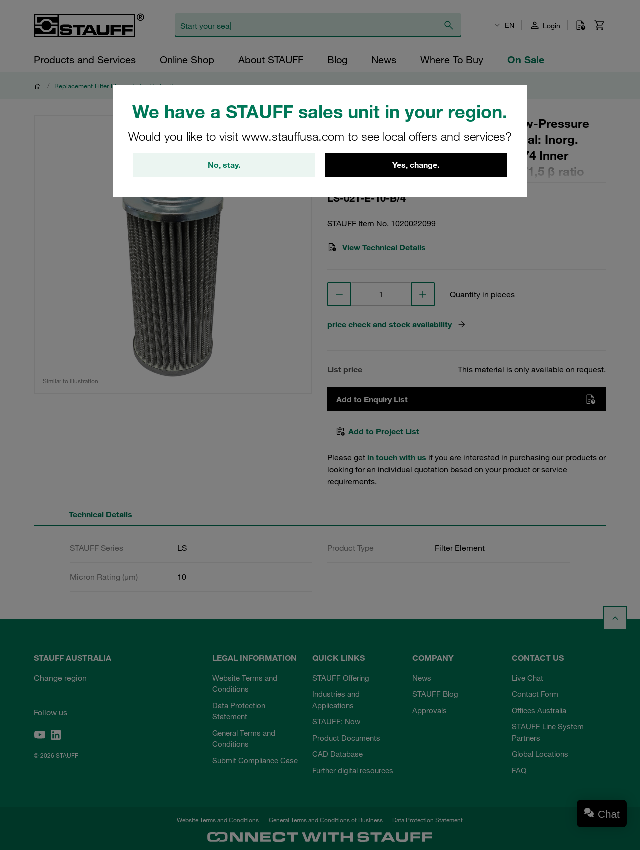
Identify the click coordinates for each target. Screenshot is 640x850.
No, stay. (224, 165)
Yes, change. (416, 165)
